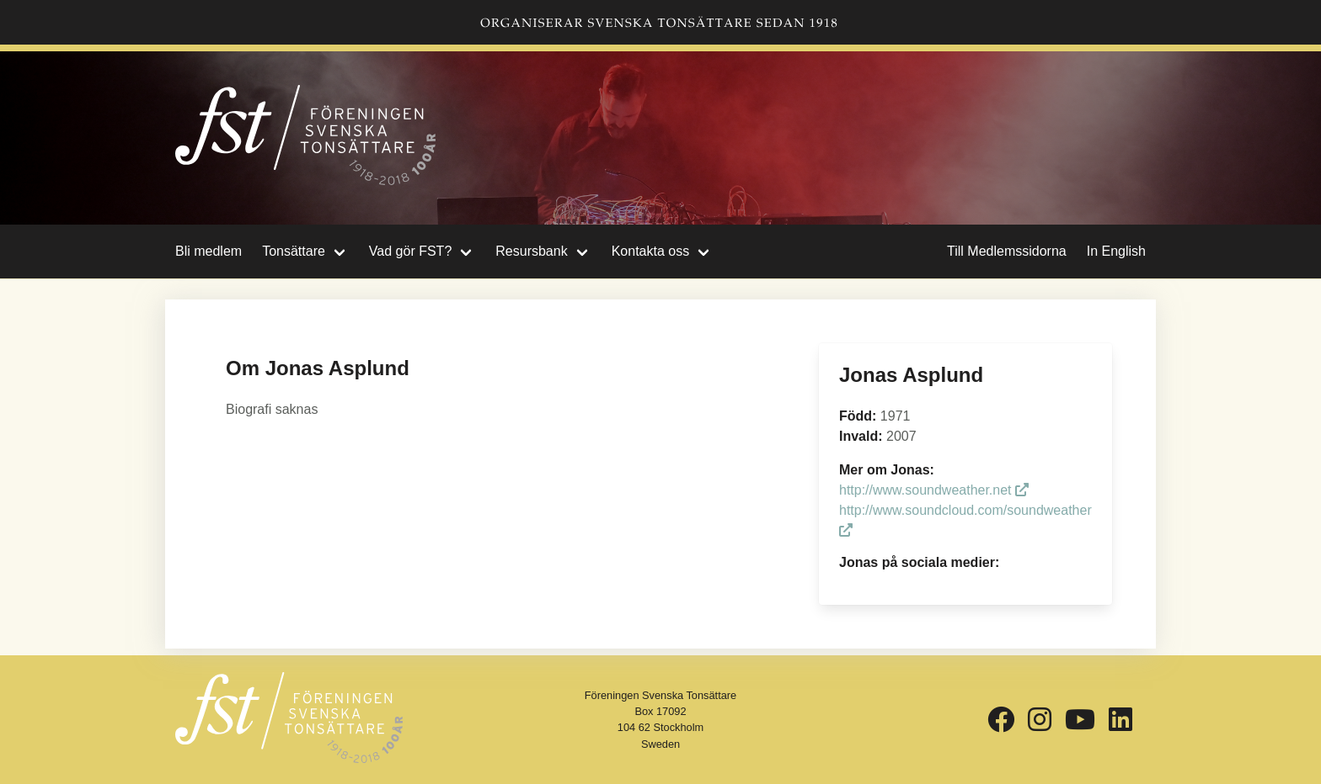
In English (1116, 251)
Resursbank (531, 251)
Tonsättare (293, 251)
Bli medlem (208, 251)
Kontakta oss (651, 251)
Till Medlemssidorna (1007, 251)
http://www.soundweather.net (934, 490)
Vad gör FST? (410, 251)
